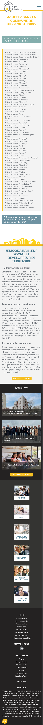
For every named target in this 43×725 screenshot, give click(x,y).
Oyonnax (21, 670)
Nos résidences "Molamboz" (17, 151)
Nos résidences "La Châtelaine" (18, 120)
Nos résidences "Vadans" (15, 198)
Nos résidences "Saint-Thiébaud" (18, 186)
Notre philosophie (21, 621)
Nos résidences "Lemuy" (15, 130)
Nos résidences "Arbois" (15, 62)
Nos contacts (21, 627)
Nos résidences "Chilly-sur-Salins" (19, 92)
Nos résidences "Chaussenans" (18, 88)
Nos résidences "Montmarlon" (17, 160)
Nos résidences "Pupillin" (15, 179)
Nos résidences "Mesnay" (16, 143)
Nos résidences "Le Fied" (15, 127)
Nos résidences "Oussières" (16, 165)
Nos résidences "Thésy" (15, 193)
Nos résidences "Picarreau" (16, 167)
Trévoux (21, 679)
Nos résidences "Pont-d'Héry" (17, 174)
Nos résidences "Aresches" (16, 64)
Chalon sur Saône (21, 667)
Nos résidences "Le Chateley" (17, 125)
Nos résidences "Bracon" (15, 76)
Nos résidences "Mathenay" (16, 141)
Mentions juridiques (21, 635)
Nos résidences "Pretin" (15, 177)
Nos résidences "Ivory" (15, 111)
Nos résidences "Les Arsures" (17, 132)
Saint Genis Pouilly (21, 676)
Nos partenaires (21, 624)
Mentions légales (21, 629)
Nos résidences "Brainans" (16, 78)
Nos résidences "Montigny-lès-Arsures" (21, 158)
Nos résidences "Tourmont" (16, 196)
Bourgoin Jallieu (21, 665)
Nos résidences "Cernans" (16, 83)
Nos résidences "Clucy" (15, 95)
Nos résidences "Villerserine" (17, 205)
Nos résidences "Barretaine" (17, 69)
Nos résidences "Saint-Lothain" (18, 184)
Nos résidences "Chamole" (16, 85)
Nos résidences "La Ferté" (16, 123)
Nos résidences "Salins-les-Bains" (19, 191)
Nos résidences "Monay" (15, 153)
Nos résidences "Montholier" (17, 155)
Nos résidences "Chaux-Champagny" (20, 90)
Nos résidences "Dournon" (16, 102)
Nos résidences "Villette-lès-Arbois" (20, 207)
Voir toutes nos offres (21, 378)
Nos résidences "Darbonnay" (17, 100)
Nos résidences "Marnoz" (16, 139)
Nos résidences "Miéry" (15, 146)
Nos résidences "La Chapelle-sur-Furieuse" (18, 117)
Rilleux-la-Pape (22, 673)
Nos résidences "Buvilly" (15, 81)
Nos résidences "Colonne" (16, 97)
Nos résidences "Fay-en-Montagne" (20, 104)
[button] (5, 721)
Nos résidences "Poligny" (15, 172)
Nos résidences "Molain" (15, 148)
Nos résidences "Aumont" (16, 66)
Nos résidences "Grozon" (15, 109)
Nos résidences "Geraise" (15, 107)
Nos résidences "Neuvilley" (16, 162)
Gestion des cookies (21, 632)
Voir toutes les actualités (21, 475)
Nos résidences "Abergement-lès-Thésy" (22, 57)
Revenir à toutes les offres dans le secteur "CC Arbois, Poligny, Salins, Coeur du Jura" (21, 219)
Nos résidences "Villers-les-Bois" (19, 203)
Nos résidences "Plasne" (15, 170)
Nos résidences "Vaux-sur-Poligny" (19, 200)
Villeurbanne (21, 682)
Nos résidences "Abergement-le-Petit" (21, 54)
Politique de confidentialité (22, 638)
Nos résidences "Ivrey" (14, 114)
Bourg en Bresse (21, 662)
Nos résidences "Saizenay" (16, 189)
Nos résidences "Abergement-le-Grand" (21, 52)
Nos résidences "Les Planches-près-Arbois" (19, 135)
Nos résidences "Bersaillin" (16, 71)
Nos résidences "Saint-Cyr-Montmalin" (21, 181)
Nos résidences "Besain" (15, 73)
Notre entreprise (21, 618)
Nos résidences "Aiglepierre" (17, 59)
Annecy (21, 659)
